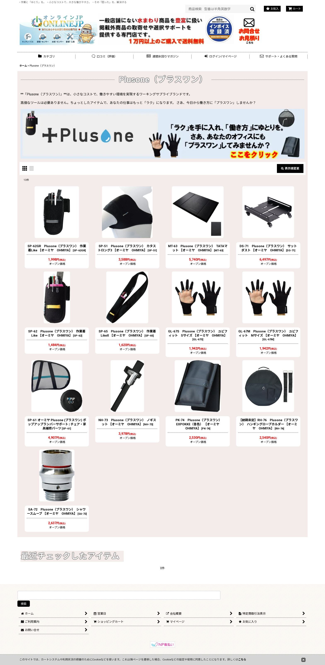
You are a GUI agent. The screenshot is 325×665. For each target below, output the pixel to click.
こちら (242, 659)
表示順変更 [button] (290, 168)
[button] (162, 56)
